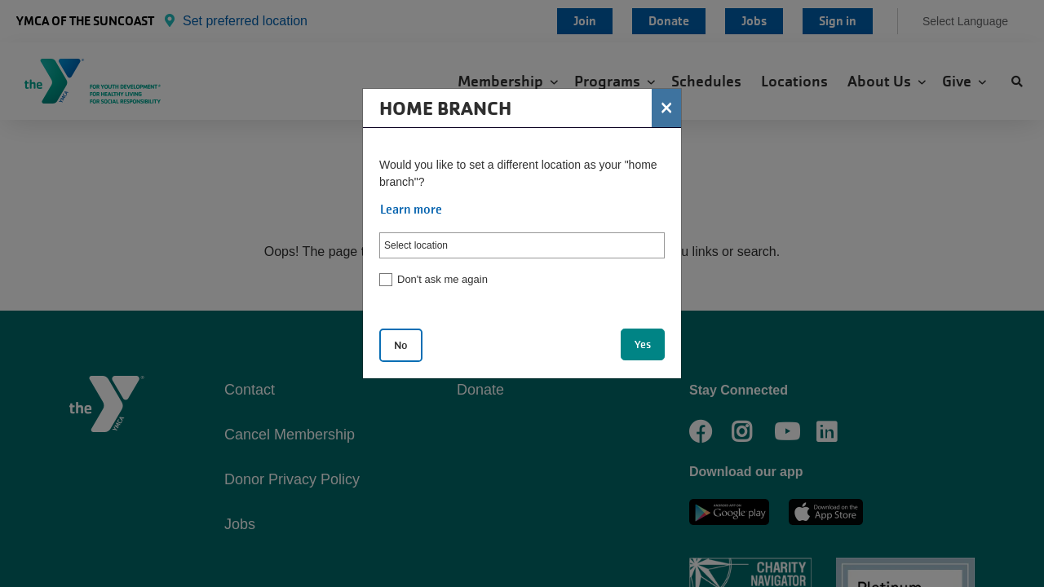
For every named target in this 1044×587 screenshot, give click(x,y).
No (401, 345)
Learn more (411, 209)
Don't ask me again (442, 279)
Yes (643, 344)
